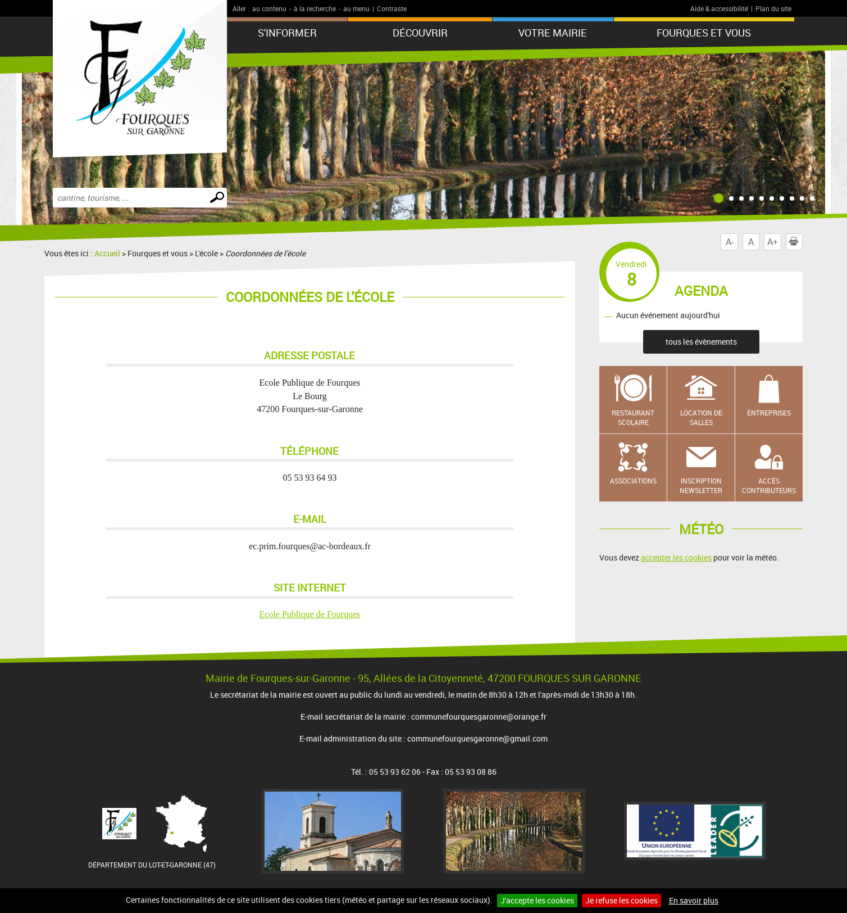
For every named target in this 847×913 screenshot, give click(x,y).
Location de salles (701, 417)
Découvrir (420, 32)
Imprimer (796, 242)
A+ (772, 242)
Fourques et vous (704, 32)
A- (730, 242)
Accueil (107, 253)
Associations (633, 480)
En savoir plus (693, 900)
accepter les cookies (676, 557)
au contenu (269, 8)
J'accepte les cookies (537, 900)
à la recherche (315, 8)
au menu (356, 8)
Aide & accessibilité (719, 8)
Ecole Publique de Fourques (310, 614)
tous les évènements (701, 341)
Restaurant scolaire (633, 417)
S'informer (287, 32)
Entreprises (769, 412)
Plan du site (773, 8)
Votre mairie (552, 32)
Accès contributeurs (769, 485)
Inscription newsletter (701, 485)
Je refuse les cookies (621, 900)
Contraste (392, 8)
